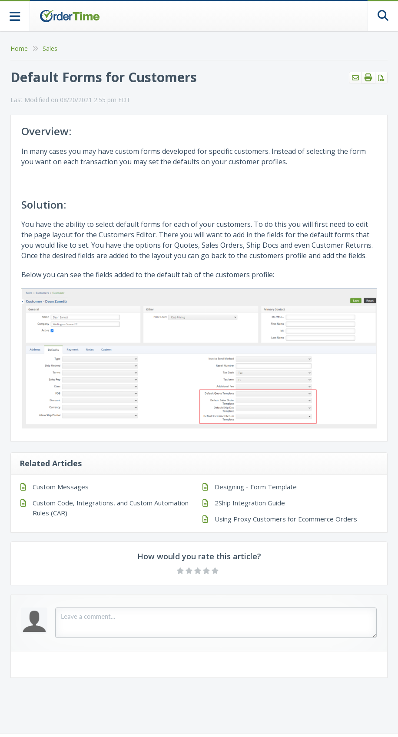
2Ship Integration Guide (250, 502)
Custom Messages (61, 486)
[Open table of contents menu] (15, 15)
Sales (50, 48)
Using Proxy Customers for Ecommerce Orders (286, 519)
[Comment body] (216, 623)
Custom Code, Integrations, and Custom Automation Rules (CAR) (111, 507)
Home (19, 48)
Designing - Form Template (256, 486)
